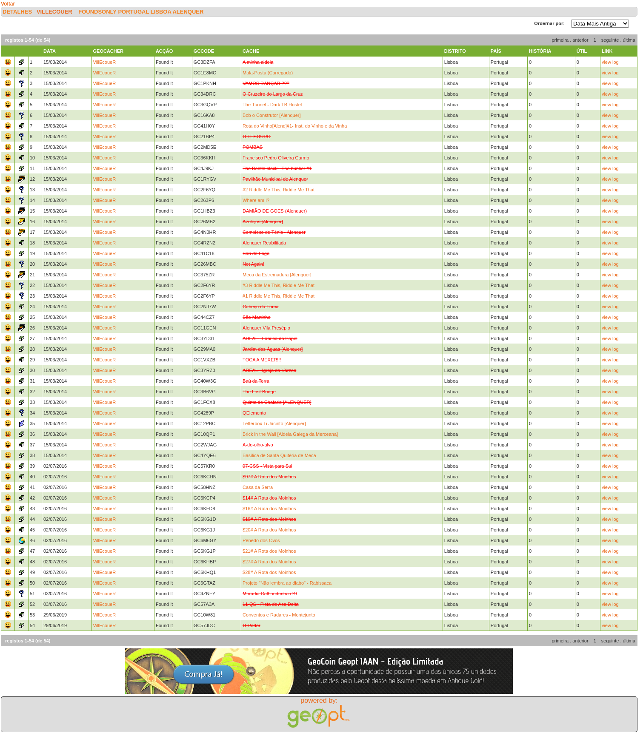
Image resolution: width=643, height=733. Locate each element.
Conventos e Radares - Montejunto (279, 614)
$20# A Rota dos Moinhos (269, 529)
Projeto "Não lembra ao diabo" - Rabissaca (287, 582)
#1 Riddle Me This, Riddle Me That (278, 295)
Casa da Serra (258, 487)
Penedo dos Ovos (261, 540)
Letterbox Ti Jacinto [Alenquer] (274, 423)
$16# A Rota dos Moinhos (269, 508)
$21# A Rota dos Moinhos (269, 551)
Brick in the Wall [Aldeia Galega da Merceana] (290, 434)
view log (610, 62)
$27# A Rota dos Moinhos (269, 561)
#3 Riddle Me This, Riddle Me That (278, 285)
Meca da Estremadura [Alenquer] (277, 274)
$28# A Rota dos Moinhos (269, 572)
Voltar (8, 4)
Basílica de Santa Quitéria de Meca (279, 455)
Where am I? (256, 200)
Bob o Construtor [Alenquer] (271, 115)
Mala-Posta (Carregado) (268, 72)
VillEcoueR (54, 12)
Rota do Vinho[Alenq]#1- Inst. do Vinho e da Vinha (295, 125)
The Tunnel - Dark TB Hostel (272, 104)
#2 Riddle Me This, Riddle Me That (278, 189)
